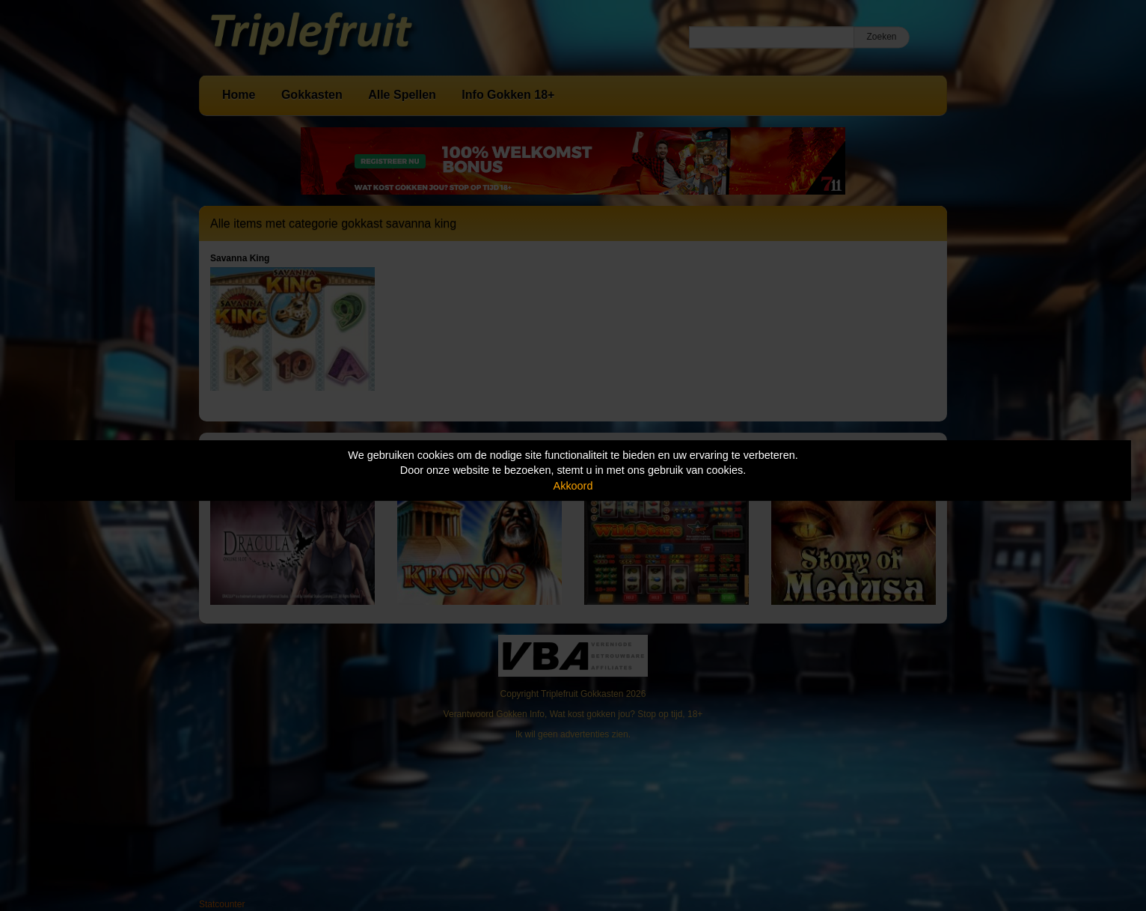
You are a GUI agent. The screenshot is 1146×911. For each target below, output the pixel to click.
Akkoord (573, 486)
